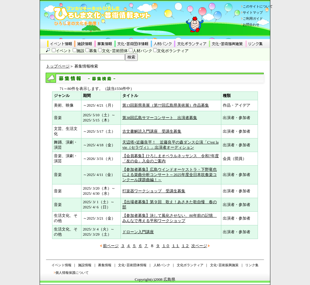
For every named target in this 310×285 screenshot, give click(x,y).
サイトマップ (253, 12)
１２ (185, 246)
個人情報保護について (72, 272)
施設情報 (84, 265)
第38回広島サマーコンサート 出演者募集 (159, 118)
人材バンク (142, 51)
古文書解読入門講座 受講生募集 (151, 131)
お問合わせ (251, 24)
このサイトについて (258, 6)
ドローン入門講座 (138, 232)
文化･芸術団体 (115, 51)
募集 (93, 51)
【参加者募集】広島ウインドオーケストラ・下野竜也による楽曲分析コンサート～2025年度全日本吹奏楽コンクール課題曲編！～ (169, 174)
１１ (176, 246)
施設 (80, 51)
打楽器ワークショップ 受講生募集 (153, 191)
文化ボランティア (173, 51)
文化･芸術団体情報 (132, 265)
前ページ (111, 246)
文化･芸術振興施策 (224, 265)
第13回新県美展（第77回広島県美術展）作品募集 (165, 105)
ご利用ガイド (253, 18)
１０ (166, 246)
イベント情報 (61, 265)
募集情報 (104, 265)
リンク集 (252, 265)
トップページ (58, 66)
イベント (63, 51)
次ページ (199, 246)
